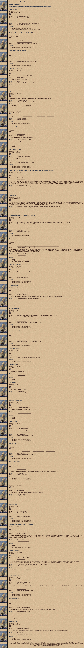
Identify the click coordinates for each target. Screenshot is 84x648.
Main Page (11, 6)
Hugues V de (22, 156)
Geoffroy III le (22, 428)
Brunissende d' (23, 541)
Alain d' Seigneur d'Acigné (25, 292)
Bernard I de (23, 590)
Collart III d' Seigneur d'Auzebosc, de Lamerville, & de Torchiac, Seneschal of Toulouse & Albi (40, 606)
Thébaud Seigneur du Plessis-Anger (28, 299)
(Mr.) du (23, 371)
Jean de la (21, 177)
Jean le (26, 451)
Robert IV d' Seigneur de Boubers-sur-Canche (31, 249)
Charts (27, 6)
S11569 (13, 618)
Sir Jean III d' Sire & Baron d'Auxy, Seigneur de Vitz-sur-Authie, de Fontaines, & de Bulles (38, 222)
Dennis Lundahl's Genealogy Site (45, 6)
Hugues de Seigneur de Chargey (31, 19)
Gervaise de (23, 516)
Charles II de (23, 162)
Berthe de (20, 17)
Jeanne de (68, 19)
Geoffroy (22, 389)
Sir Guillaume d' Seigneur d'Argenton (32, 561)
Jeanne (21, 375)
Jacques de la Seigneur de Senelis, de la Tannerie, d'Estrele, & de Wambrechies (40, 202)
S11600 (13, 28)
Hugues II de (22, 75)
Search (36, 6)
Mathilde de (21, 294)
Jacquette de (21, 583)
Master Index (22, 6)
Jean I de (21, 582)
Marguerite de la (24, 186)
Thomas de (47, 296)
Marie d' (39, 225)
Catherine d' (22, 231)
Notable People (31, 6)
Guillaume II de (23, 82)
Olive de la (26, 432)
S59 (12, 235)
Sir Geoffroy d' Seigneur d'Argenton (27, 531)
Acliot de (27, 609)
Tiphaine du (22, 512)
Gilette (25, 630)
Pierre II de (21, 628)
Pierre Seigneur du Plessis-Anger (30, 296)
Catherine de (21, 223)
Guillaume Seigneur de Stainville (38, 57)
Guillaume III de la (24, 413)
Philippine (22, 119)
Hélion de (62, 535)
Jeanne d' (17, 586)
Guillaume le (23, 435)
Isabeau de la (27, 116)
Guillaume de (23, 43)
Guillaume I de (22, 98)
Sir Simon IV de (22, 16)
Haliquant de (27, 137)
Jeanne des (22, 277)
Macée (50, 116)
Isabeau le (55, 181)
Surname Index (16, 6)
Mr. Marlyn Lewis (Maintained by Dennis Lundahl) (45, 645)
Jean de (21, 511)
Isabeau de (23, 634)
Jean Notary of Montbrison (26, 357)
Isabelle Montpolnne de (24, 42)
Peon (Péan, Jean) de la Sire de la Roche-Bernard (31, 315)
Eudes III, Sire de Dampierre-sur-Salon (53, 19)
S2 (12, 29)
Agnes (26, 79)
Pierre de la (41, 116)
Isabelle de (21, 316)
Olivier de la (21, 469)
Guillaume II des (22, 271)
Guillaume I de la (23, 407)
